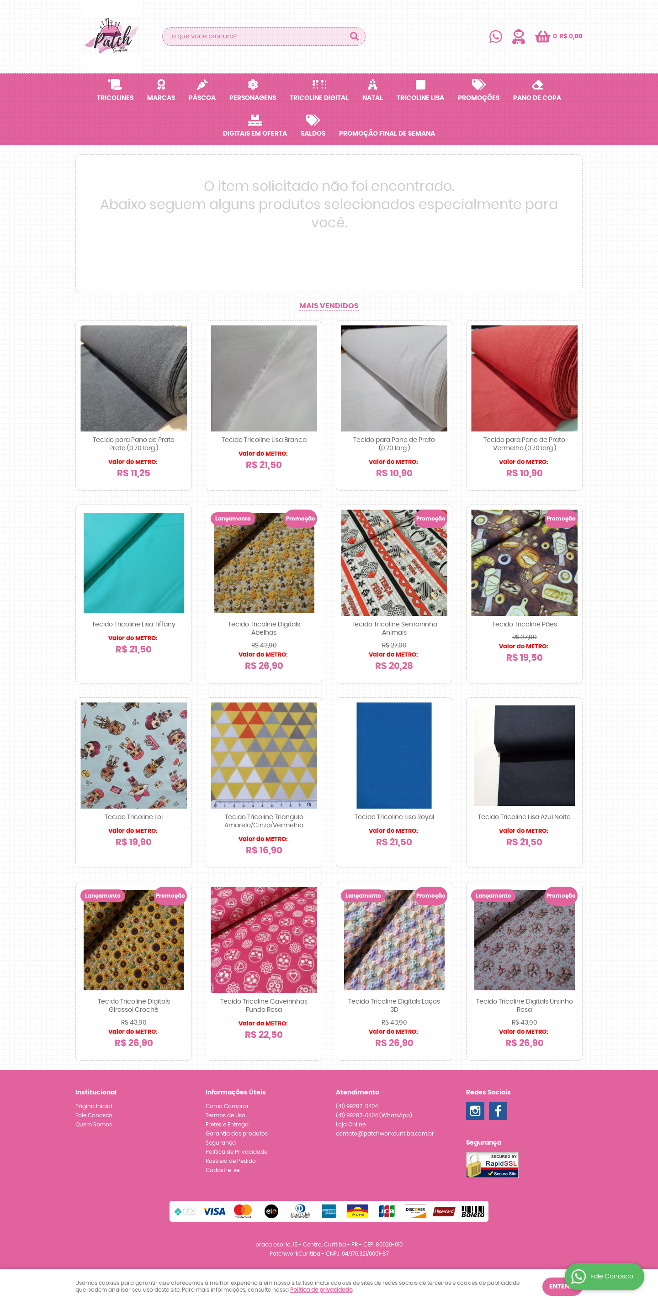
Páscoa (202, 98)
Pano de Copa (537, 98)
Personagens (252, 98)
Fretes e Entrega (227, 1124)
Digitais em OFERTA (255, 134)
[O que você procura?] (354, 36)
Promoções (478, 98)
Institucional (96, 1092)
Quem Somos (93, 1124)
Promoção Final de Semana (387, 134)
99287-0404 (357, 1106)
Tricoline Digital (319, 98)
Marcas (161, 98)
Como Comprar (227, 1106)
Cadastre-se (222, 1170)
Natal (372, 98)
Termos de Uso (225, 1115)
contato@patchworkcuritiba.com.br (385, 1133)
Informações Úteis (236, 1092)
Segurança (221, 1143)
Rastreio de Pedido (231, 1161)
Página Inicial (93, 1106)
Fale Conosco (93, 1115)
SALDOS (313, 134)
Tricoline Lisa (420, 98)
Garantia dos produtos (237, 1133)
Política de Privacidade (236, 1152)
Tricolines (115, 98)
